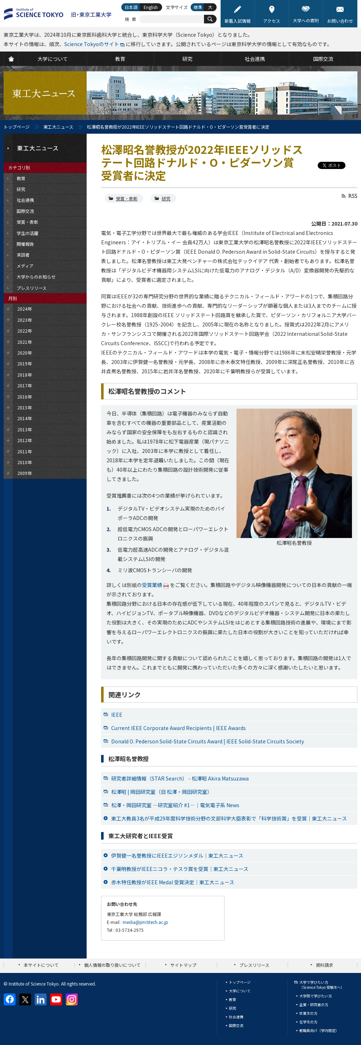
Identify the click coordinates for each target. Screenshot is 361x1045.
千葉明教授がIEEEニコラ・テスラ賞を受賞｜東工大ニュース (179, 868)
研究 (166, 198)
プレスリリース (254, 965)
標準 (197, 7)
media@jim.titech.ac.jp (145, 922)
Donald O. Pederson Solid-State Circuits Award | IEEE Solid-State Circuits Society (207, 741)
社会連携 (236, 1016)
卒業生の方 (308, 1013)
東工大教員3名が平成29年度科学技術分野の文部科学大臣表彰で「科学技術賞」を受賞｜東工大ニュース (229, 818)
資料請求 (324, 965)
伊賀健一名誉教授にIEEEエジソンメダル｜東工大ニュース (177, 855)
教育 (232, 999)
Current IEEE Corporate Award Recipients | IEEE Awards (178, 728)
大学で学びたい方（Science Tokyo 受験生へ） (321, 984)
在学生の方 (308, 1021)
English (151, 7)
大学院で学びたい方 (315, 996)
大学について (240, 990)
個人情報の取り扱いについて (112, 965)
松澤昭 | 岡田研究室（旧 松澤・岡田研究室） (161, 791)
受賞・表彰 (127, 198)
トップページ (17, 127)
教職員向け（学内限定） (319, 1030)
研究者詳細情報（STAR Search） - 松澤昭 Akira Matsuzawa (180, 778)
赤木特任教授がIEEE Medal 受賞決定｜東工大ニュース (172, 882)
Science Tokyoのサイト (91, 44)
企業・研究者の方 (313, 1004)
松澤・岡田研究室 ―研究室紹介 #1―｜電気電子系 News (175, 805)
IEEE (116, 714)
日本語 (131, 7)
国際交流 (236, 1025)
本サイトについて (41, 965)
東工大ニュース (58, 127)
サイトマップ (183, 965)
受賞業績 (152, 584)
